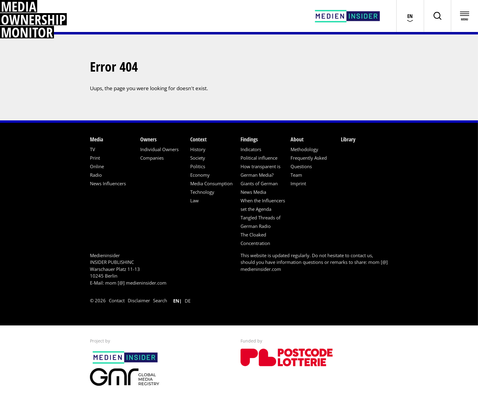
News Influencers (108, 183)
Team (296, 175)
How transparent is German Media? (260, 170)
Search (160, 300)
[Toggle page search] (437, 16)
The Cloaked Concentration (255, 239)
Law (194, 200)
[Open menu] (464, 16)
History (197, 149)
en (176, 301)
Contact (117, 300)
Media (96, 139)
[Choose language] (409, 16)
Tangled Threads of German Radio (260, 222)
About (297, 139)
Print (95, 158)
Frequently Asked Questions (309, 162)
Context (198, 139)
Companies (152, 158)
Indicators (251, 149)
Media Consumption (211, 183)
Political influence (259, 158)
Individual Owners (159, 149)
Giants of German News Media (259, 187)
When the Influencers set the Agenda (263, 204)
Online (97, 166)
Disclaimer (139, 300)
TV (92, 149)
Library (348, 139)
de (188, 301)
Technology (202, 192)
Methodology (304, 149)
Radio (96, 175)
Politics (197, 166)
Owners (148, 139)
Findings (249, 139)
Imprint (298, 183)
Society (197, 158)
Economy (200, 175)
